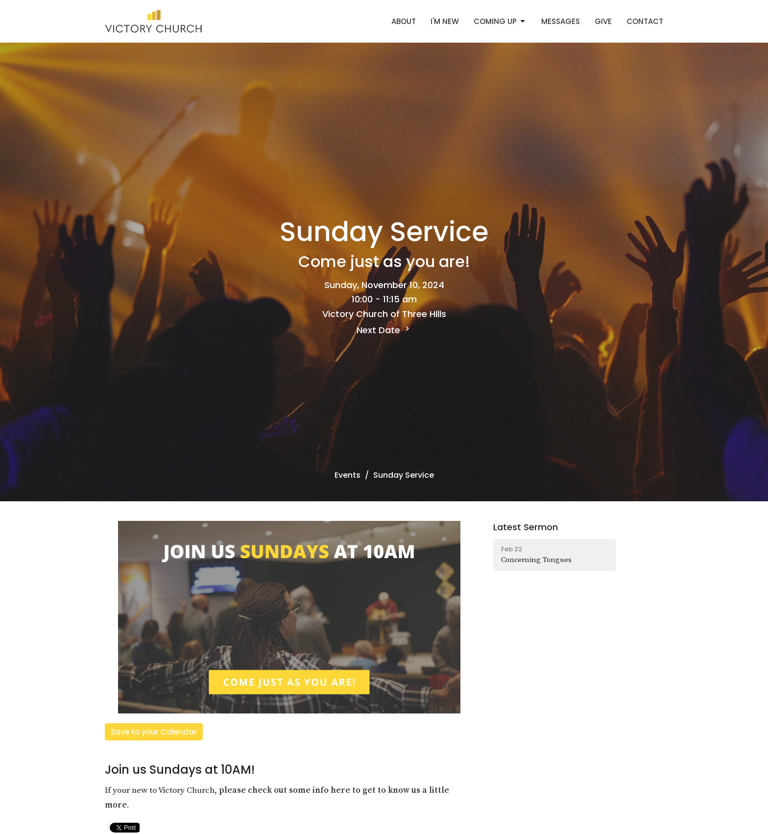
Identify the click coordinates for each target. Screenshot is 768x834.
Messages (560, 21)
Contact (644, 21)
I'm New (445, 21)
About (403, 21)
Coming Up (500, 21)
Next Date (384, 330)
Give (603, 21)
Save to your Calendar (154, 732)
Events (347, 475)
